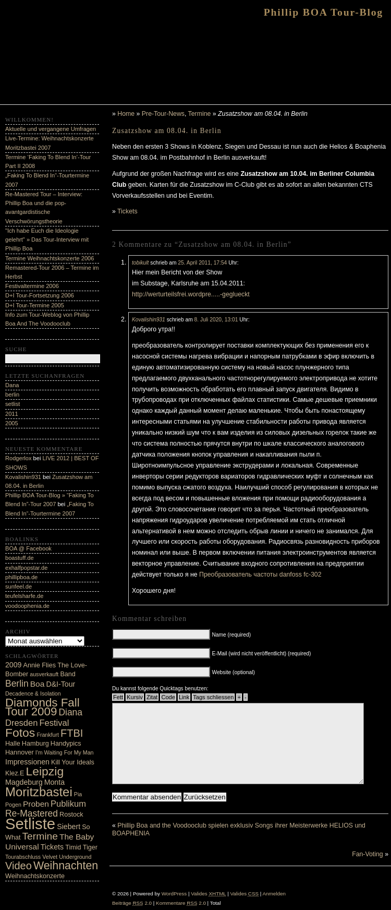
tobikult (140, 263)
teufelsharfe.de (24, 596)
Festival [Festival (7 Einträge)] (54, 722)
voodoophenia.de (27, 606)
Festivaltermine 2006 (32, 286)
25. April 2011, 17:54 (202, 263)
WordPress (174, 893)
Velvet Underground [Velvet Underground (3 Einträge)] (66, 857)
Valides (208, 893)
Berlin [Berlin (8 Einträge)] (17, 683)
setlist (12, 404)
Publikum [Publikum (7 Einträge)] (68, 803)
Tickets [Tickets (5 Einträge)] (52, 847)
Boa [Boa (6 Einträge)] (37, 683)
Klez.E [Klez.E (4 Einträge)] (14, 773)
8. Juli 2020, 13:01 (216, 319)
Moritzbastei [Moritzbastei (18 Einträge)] (38, 792)
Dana (12, 385)
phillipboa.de (21, 577)
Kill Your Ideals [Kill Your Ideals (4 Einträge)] (72, 762)
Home (126, 113)
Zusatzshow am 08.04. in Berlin (167, 131)
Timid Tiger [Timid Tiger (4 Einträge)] (81, 847)
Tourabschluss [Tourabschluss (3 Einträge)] (23, 857)
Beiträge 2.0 (132, 903)
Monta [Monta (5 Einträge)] (54, 782)
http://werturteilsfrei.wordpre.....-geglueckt (191, 294)
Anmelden (274, 893)
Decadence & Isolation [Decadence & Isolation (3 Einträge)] (33, 693)
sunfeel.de (18, 586)
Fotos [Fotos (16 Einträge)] (20, 732)
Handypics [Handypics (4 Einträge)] (66, 743)
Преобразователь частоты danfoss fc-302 (260, 574)
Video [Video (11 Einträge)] (18, 865)
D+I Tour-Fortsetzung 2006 (39, 295)
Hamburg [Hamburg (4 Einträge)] (35, 743)
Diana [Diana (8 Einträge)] (70, 712)
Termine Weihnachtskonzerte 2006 (49, 258)
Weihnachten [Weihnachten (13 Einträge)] (65, 865)
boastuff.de (19, 558)
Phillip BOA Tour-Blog (323, 12)
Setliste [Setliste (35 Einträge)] (30, 823)
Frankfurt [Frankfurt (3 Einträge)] (47, 735)
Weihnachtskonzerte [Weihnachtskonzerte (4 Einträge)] (35, 876)
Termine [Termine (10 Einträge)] (40, 836)
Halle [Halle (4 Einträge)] (12, 743)
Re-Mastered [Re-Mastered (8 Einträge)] (31, 813)
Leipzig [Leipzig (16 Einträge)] (45, 771)
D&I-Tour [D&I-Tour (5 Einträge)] (60, 684)
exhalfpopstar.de (26, 568)
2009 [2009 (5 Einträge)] (13, 665)
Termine (199, 113)
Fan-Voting (367, 869)
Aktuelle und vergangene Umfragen (50, 129)
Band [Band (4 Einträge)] (67, 674)
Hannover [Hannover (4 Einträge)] (19, 752)
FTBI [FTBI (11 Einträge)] (71, 733)
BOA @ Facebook (28, 548)
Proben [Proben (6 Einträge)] (36, 803)
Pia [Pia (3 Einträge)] (78, 794)
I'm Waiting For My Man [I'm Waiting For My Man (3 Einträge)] (64, 752)
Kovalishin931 (148, 319)
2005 (11, 423)
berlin (12, 394)
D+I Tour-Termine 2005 (34, 305)
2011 (11, 414)
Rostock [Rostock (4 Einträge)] (71, 814)
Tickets (127, 211)
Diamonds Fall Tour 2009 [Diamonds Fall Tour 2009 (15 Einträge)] (42, 707)
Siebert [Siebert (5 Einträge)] (68, 826)
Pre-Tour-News (163, 113)
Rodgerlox (18, 458)
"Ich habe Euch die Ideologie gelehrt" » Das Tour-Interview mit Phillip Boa (47, 240)
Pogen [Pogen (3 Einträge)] (13, 804)
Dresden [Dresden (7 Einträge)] (21, 722)
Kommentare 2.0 (181, 903)
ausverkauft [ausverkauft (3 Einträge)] (44, 674)
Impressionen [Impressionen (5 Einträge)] (27, 762)
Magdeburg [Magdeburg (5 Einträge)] (24, 782)
